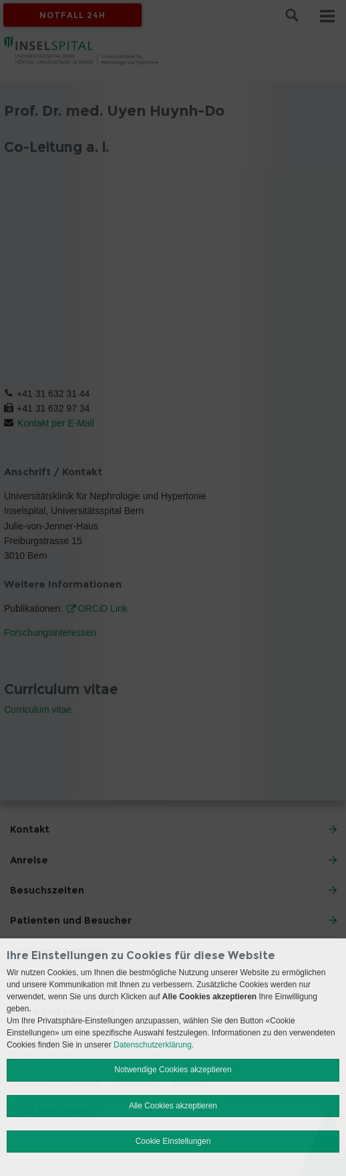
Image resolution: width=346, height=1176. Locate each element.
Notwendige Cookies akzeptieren (172, 1069)
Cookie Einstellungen (173, 1141)
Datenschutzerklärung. (154, 1044)
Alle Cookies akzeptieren (173, 1105)
